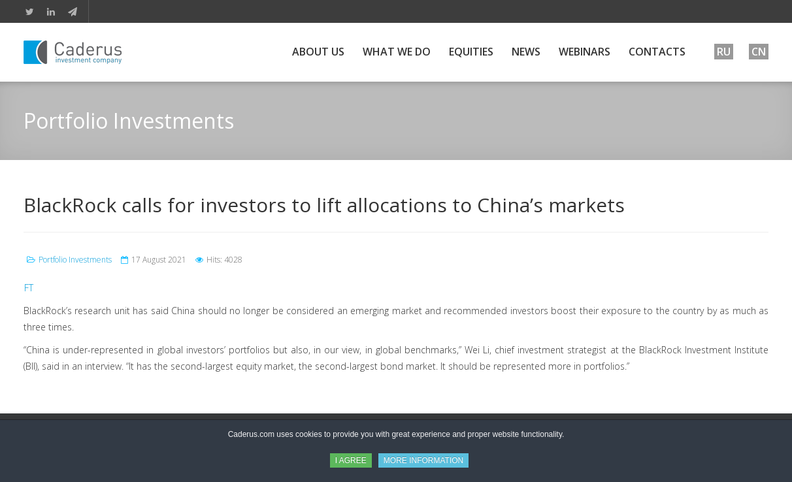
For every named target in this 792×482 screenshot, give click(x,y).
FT (28, 287)
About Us (318, 51)
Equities (471, 51)
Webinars (584, 51)
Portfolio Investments (75, 259)
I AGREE (351, 460)
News (526, 51)
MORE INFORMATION (423, 460)
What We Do (397, 51)
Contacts (657, 51)
